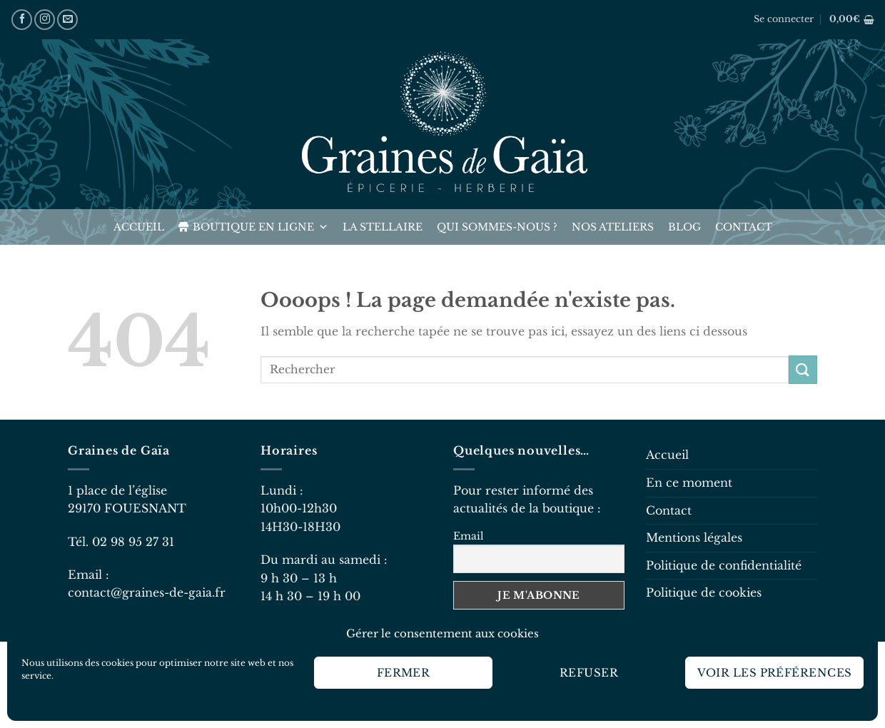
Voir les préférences (774, 672)
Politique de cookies (704, 592)
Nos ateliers (613, 227)
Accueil (138, 227)
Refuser (589, 672)
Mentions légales (694, 537)
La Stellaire (383, 227)
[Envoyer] (803, 369)
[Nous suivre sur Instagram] (44, 19)
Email (468, 536)
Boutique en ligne (260, 227)
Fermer (403, 672)
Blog (684, 227)
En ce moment (689, 482)
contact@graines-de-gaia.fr (147, 592)
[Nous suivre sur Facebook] (21, 19)
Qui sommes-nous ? (497, 227)
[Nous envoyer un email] (67, 19)
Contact (743, 227)
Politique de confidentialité (723, 565)
